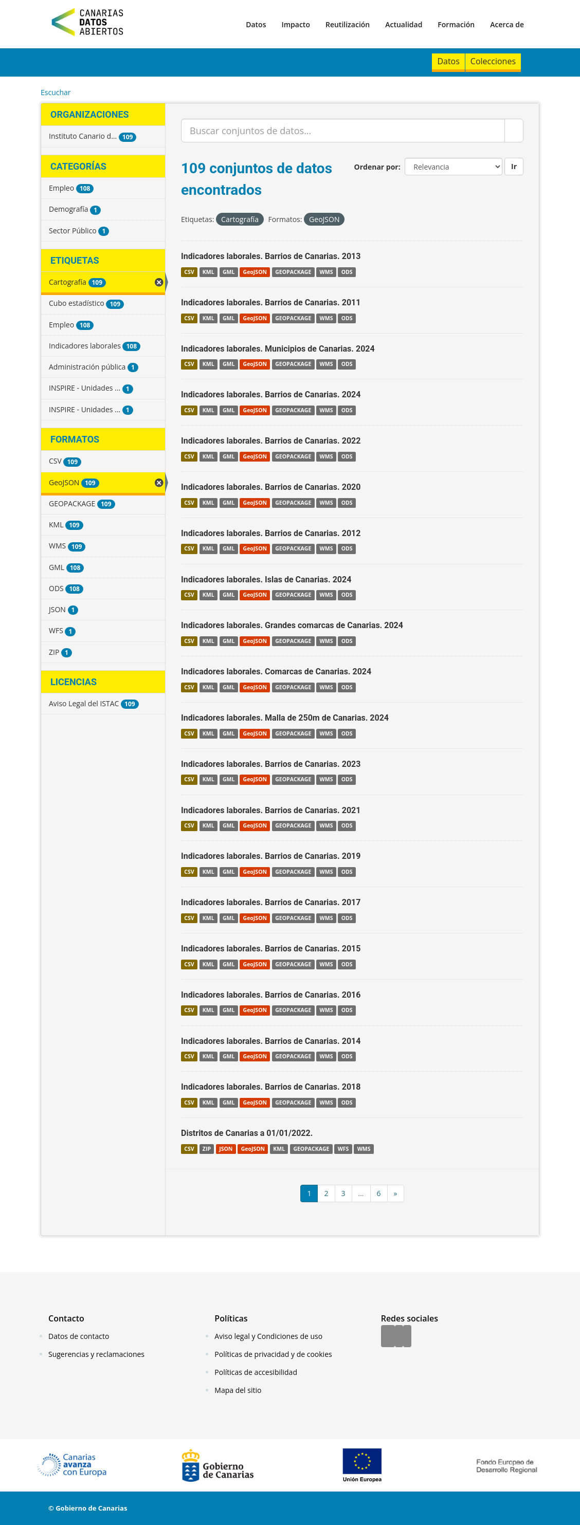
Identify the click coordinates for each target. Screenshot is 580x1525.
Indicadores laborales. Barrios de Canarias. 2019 (270, 856)
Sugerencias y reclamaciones (96, 1354)
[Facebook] (388, 1337)
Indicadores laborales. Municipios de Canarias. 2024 (278, 349)
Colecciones (493, 61)
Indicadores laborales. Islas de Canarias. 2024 (266, 579)
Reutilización (347, 24)
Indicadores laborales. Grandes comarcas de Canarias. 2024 (292, 625)
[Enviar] (513, 130)
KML (208, 271)
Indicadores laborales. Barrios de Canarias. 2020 (270, 487)
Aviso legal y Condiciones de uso (268, 1336)
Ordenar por (376, 167)
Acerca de (507, 24)
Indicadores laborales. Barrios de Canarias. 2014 (270, 1041)
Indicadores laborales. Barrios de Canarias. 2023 (270, 764)
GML (228, 271)
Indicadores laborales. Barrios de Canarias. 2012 (270, 533)
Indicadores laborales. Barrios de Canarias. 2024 (270, 394)
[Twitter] (399, 1337)
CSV (189, 271)
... (361, 1193)
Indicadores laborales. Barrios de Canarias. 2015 (270, 948)
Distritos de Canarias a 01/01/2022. (247, 1133)
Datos (256, 24)
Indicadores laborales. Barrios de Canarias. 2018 (270, 1087)
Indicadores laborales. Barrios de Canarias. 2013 (270, 256)
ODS (347, 271)
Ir (514, 166)
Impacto (295, 24)
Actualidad (403, 24)
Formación (456, 24)
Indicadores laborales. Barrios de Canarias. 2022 (270, 441)
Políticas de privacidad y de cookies (273, 1354)
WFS (343, 1148)
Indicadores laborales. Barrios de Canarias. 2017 (270, 902)
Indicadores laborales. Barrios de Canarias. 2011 (270, 302)
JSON (225, 1148)
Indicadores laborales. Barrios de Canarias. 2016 (270, 995)
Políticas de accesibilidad (255, 1372)
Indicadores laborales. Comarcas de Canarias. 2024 (276, 671)
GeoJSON (255, 271)
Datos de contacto (78, 1336)
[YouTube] (407, 1337)
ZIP (207, 1148)
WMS (326, 271)
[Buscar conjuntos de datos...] (343, 130)
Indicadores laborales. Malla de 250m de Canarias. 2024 (285, 718)
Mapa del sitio (237, 1390)
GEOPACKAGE (293, 271)
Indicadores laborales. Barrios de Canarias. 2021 (270, 810)
